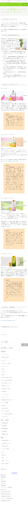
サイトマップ (5, 416)
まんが (3, 371)
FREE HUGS (5, 446)
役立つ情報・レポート (7, 383)
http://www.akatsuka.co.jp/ (8, 320)
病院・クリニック (6, 460)
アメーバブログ (5, 394)
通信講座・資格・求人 (7, 399)
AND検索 (4, 347)
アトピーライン (5, 354)
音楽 (3, 369)
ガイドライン (5, 366)
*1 (17, 76)
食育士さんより (5, 385)
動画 (2, 437)
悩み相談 (4, 391)
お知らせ (4, 405)
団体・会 (4, 455)
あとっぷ (3, 4)
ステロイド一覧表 (6, 363)
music (2, 478)
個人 (3, 457)
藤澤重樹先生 (5, 428)
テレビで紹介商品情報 (7, 413)
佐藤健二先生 (5, 434)
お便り (3, 374)
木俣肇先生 (4, 431)
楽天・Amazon (5, 463)
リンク (2, 452)
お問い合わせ (10, 326)
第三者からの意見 (6, 388)
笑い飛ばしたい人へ (6, 443)
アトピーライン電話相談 (6, 487)
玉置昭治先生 (5, 422)
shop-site (3, 483)
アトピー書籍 (5, 402)
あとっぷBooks (5, 411)
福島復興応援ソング (6, 440)
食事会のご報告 (5, 357)
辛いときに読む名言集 (7, 380)
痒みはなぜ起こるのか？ (7, 377)
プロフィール (5, 397)
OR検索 (10, 347)
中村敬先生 (4, 425)
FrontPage (5, 491)
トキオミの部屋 (5, 448)
